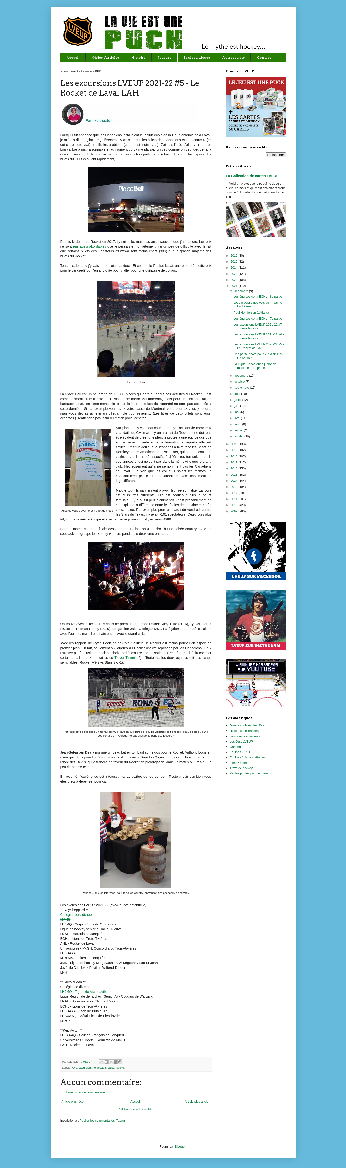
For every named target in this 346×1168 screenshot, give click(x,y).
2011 (235, 499)
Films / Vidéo (239, 762)
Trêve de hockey (241, 768)
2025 (235, 261)
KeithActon (99, 1067)
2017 (235, 462)
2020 (235, 444)
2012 (235, 493)
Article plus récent (74, 1101)
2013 (235, 486)
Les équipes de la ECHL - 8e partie (258, 296)
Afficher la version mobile (135, 1109)
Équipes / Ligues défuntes (248, 757)
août (237, 394)
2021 (235, 286)
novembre (241, 375)
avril (237, 418)
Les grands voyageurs (245, 736)
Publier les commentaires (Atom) (102, 1120)
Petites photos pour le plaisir (249, 773)
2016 (235, 468)
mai (237, 412)
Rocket (120, 1067)
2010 (235, 505)
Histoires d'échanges (244, 730)
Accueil (135, 1101)
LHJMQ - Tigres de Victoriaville (83, 992)
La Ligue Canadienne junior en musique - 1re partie (255, 366)
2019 (235, 450)
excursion (85, 1067)
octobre (240, 381)
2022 (235, 280)
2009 (235, 511)
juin (237, 406)
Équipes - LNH (240, 752)
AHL (74, 1067)
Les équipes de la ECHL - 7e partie (258, 318)
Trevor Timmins (126, 658)
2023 (235, 274)
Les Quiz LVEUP (241, 741)
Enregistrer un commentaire (85, 1092)
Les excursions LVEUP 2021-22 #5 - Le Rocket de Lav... (259, 346)
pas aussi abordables (89, 246)
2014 (235, 480)
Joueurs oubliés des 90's (247, 725)
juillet (238, 400)
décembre (241, 291)
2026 (235, 255)
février (239, 430)
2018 (235, 456)
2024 (235, 267)
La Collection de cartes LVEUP (252, 176)
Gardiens (236, 747)
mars (238, 424)
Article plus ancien (197, 1101)
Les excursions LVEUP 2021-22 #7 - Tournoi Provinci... (259, 326)
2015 (235, 474)
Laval (111, 1067)
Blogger (180, 1146)
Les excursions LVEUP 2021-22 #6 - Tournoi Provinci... (259, 336)
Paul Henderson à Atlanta (251, 312)
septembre (242, 387)
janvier (239, 436)
